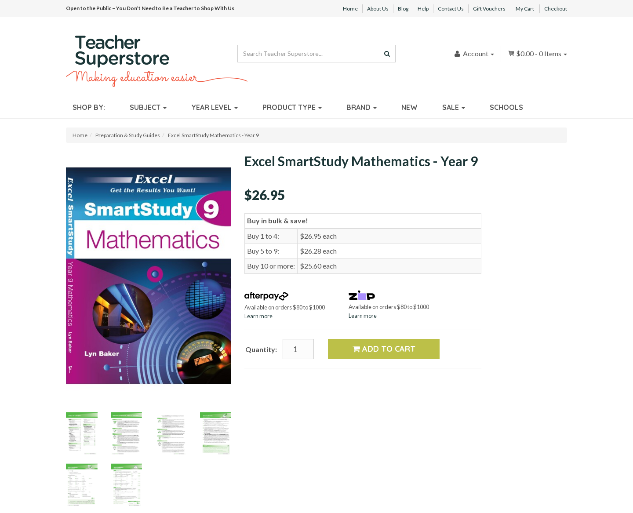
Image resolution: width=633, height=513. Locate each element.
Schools (506, 107)
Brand (361, 107)
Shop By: (89, 107)
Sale (453, 107)
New (409, 107)
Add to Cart (384, 349)
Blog (403, 8)
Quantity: (261, 349)
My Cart (525, 8)
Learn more (258, 316)
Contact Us (451, 8)
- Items (537, 53)
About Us (378, 8)
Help (423, 8)
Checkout (555, 8)
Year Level (214, 107)
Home (350, 8)
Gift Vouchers (489, 8)
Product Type (292, 107)
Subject (148, 107)
